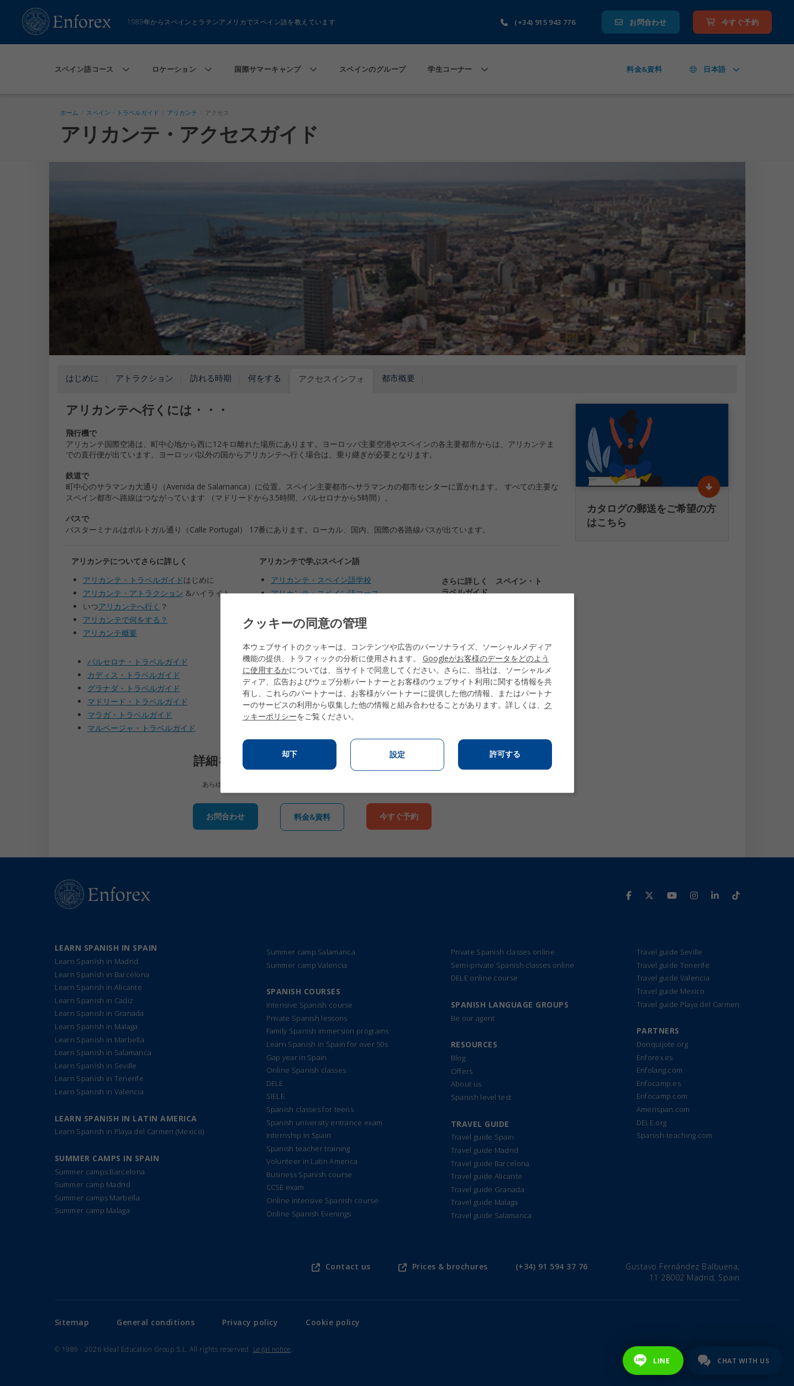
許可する (505, 754)
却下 (289, 754)
